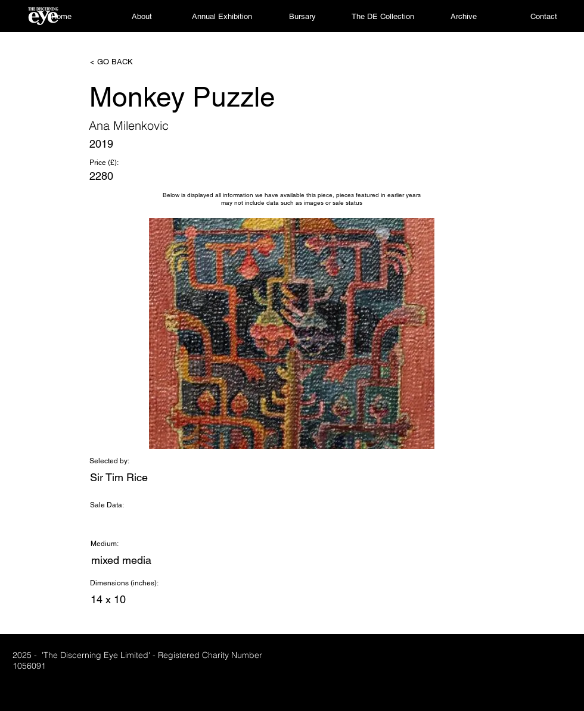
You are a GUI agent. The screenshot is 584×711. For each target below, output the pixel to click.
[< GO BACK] (129, 62)
